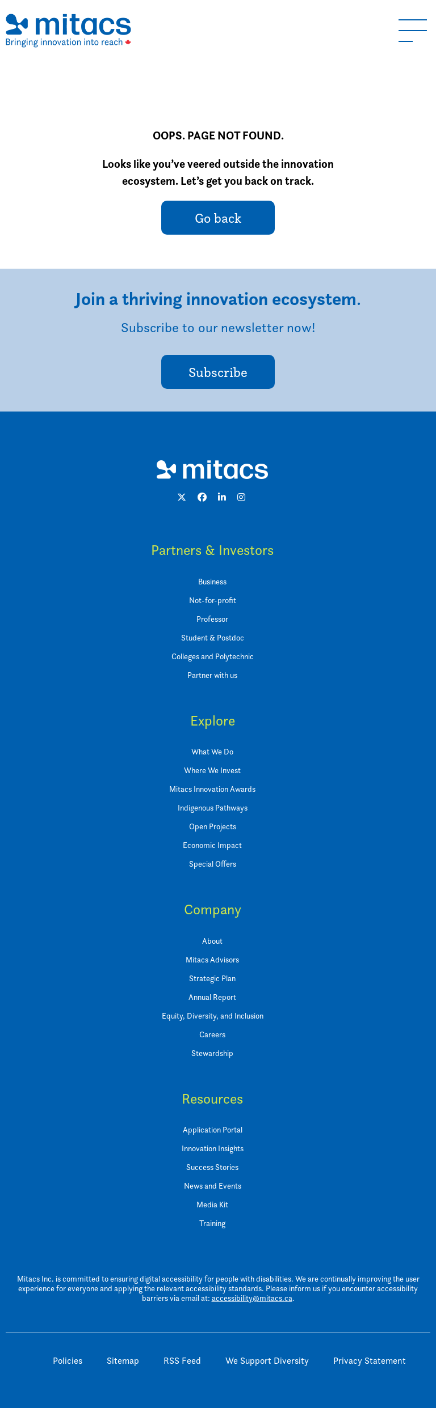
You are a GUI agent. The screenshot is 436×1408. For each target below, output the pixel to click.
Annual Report (212, 997)
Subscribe (218, 372)
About (212, 941)
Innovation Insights (213, 1148)
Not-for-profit (212, 600)
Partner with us (212, 675)
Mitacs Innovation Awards (212, 789)
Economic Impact (212, 845)
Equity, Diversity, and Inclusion (212, 1016)
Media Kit (212, 1204)
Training (212, 1223)
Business (212, 581)
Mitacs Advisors (212, 960)
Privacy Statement (369, 1361)
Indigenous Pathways (213, 808)
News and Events (212, 1186)
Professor (212, 619)
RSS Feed (182, 1361)
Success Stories (212, 1167)
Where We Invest (212, 770)
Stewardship (212, 1053)
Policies (67, 1361)
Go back (218, 218)
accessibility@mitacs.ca (252, 1298)
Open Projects (212, 826)
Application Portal (212, 1130)
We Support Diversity (267, 1361)
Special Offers (212, 864)
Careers (212, 1034)
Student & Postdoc (212, 638)
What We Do (212, 752)
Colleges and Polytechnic (212, 656)
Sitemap (123, 1361)
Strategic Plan (212, 978)
